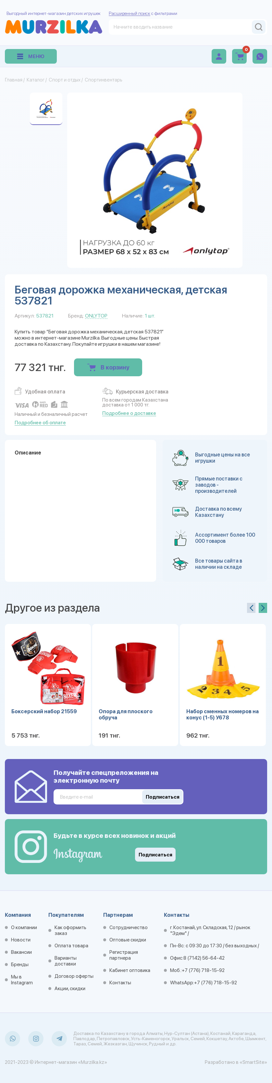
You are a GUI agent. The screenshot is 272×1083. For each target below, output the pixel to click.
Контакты (120, 983)
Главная (13, 80)
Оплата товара (71, 946)
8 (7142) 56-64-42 (204, 958)
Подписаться (155, 855)
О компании (24, 927)
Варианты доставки (66, 961)
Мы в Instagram (22, 980)
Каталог (35, 80)
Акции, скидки (70, 988)
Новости (21, 940)
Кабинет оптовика (129, 970)
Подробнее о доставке (129, 413)
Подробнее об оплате (40, 423)
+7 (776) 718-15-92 (203, 970)
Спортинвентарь (103, 80)
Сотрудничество (128, 927)
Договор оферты (74, 976)
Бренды (20, 964)
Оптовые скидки (127, 940)
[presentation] (251, 608)
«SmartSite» (253, 1062)
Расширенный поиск (129, 13)
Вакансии (21, 952)
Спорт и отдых (64, 80)
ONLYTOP (96, 316)
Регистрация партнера (123, 955)
